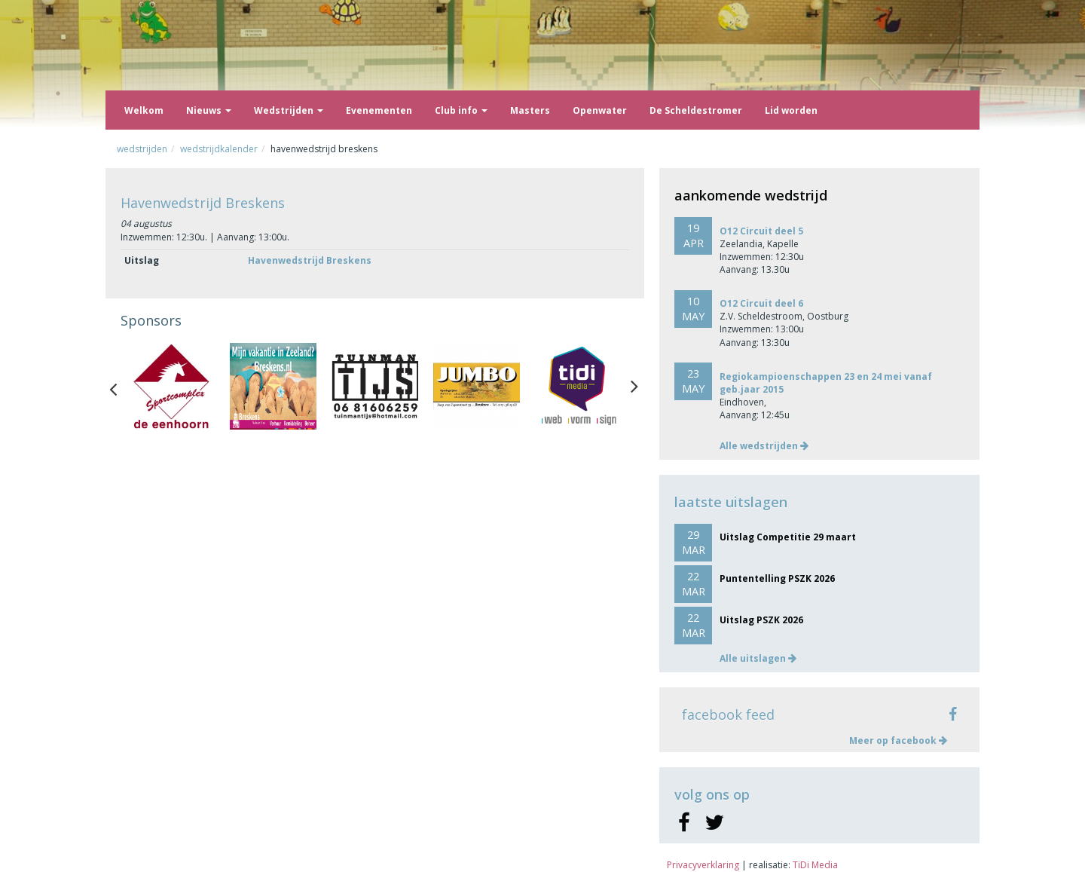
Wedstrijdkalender (219, 148)
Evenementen (379, 110)
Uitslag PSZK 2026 (761, 619)
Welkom (144, 110)
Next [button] (634, 386)
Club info (461, 110)
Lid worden (791, 110)
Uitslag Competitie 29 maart (788, 537)
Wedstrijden (288, 110)
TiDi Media (815, 864)
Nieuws (208, 110)
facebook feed (728, 714)
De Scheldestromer (695, 110)
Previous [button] (120, 385)
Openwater (600, 110)
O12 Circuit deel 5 (761, 231)
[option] (171, 386)
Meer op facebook (898, 740)
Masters (530, 110)
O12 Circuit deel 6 (761, 303)
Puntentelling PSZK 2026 (777, 578)
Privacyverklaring (703, 864)
